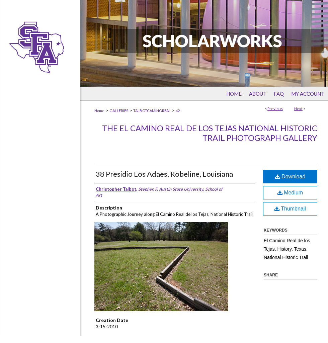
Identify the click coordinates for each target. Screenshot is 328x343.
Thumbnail (290, 208)
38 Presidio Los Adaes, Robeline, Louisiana (164, 173)
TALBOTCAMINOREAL (152, 110)
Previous (275, 108)
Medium (290, 192)
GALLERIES (118, 110)
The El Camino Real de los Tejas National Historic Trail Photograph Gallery (209, 133)
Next (298, 108)
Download (290, 176)
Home (99, 110)
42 (178, 110)
